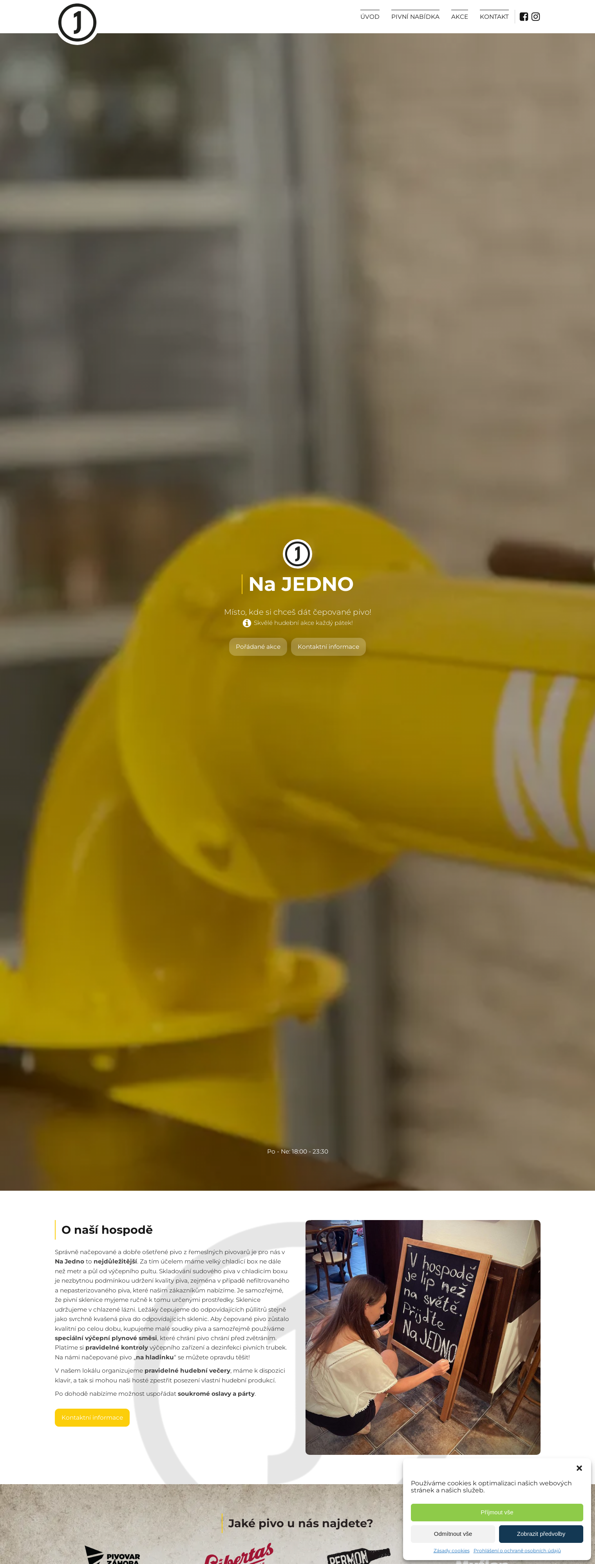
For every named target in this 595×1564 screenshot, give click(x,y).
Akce (459, 16)
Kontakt (494, 16)
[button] (579, 1468)
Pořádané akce (258, 646)
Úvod (370, 16)
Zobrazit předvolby (541, 1533)
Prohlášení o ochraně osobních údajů (517, 1550)
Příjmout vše (497, 1512)
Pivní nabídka (415, 16)
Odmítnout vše (453, 1533)
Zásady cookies (452, 1550)
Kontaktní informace (328, 646)
